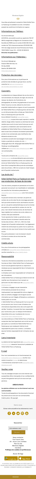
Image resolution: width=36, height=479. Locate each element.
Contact (15, 360)
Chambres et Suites (8, 3)
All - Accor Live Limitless (18, 441)
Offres (5, 9)
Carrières (18, 448)
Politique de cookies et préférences (18, 450)
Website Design (16, 467)
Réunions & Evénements (28, 3)
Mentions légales (18, 446)
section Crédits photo (20, 252)
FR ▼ (23, 9)
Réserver (16, 477)
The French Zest (18, 439)
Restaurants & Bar (17, 3)
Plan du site (18, 444)
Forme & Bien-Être (11, 9)
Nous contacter (18, 437)
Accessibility (27, 467)
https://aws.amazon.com (8, 71)
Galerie (18, 9)
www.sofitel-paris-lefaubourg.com (19, 148)
